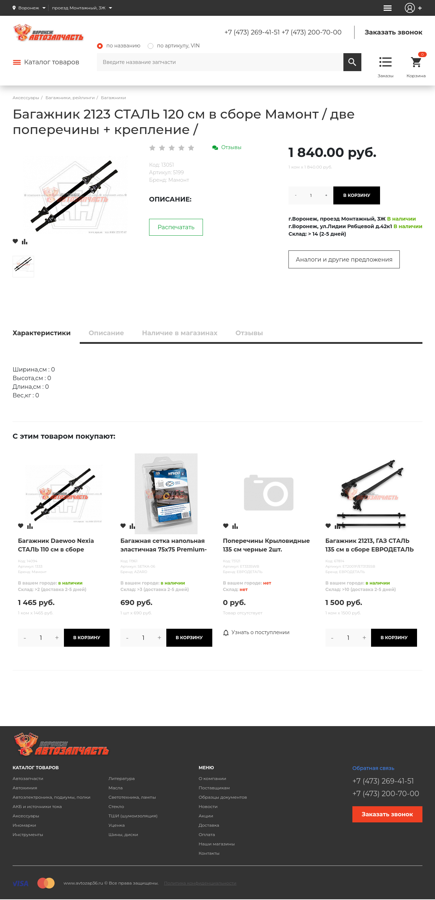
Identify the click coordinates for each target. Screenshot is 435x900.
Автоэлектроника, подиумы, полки (52, 797)
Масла (115, 787)
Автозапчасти (28, 778)
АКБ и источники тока (37, 806)
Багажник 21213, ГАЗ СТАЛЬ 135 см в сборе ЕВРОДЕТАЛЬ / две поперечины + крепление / (369, 545)
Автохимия (25, 787)
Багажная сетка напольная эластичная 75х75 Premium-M (163, 545)
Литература (121, 778)
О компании (212, 778)
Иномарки (24, 825)
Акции (206, 815)
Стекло (116, 806)
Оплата (207, 834)
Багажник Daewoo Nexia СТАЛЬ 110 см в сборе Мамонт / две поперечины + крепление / (62, 545)
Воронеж (28, 7)
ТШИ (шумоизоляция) (133, 815)
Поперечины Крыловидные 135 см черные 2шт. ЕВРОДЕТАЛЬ (266, 545)
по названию (118, 45)
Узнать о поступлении (256, 632)
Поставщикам (214, 787)
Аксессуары (26, 815)
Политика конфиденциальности (200, 883)
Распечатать (176, 227)
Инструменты (28, 834)
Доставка (209, 825)
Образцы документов (223, 797)
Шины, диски (123, 834)
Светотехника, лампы (132, 797)
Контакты (209, 853)
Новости (208, 806)
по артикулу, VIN (174, 45)
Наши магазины (217, 843)
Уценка (116, 825)
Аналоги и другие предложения (344, 259)
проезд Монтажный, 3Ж (79, 7)
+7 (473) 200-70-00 (312, 32)
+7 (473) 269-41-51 (252, 32)
